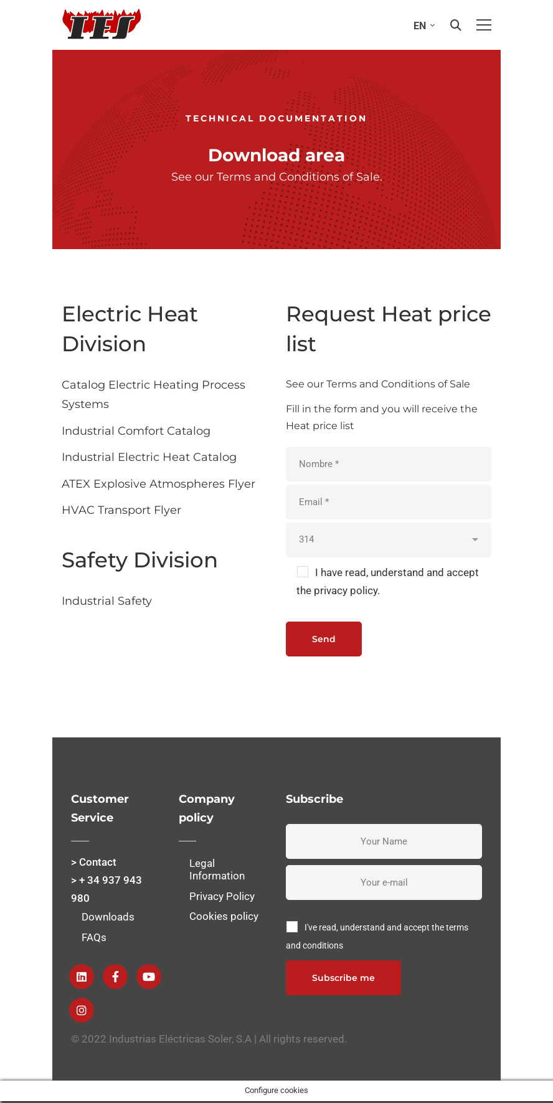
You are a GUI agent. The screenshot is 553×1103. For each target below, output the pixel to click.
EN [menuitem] (420, 26)
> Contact (93, 862)
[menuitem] (421, 25)
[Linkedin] (81, 976)
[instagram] (81, 1010)
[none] (421, 25)
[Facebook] (115, 976)
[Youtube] (148, 976)
